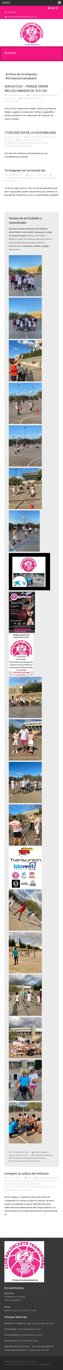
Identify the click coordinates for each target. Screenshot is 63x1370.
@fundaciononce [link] (44, 239)
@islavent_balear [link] (16, 239)
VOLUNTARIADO (12, 1335)
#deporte (29, 143)
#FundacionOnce (26, 146)
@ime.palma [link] (14, 249)
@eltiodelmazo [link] (15, 246)
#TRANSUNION (26, 1190)
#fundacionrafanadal (11, 1190)
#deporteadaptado (11, 1184)
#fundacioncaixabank (12, 101)
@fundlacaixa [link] (30, 239)
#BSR (11, 1158)
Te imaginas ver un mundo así (24, 170)
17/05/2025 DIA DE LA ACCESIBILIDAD (30, 132)
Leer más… (9, 200)
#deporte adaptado (33, 1181)
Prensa (10, 140)
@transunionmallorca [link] (37, 235)
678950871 (12, 12)
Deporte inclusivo (47, 137)
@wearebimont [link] (38, 242)
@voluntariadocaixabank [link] (20, 242)
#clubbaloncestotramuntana (31, 98)
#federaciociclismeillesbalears (15, 1187)
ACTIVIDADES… (11, 1329)
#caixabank (37, 140)
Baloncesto (32, 95)
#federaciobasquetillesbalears (30, 1184)
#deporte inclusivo (40, 143)
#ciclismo (54, 1178)
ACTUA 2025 (10, 1340)
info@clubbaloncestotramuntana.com (22, 17)
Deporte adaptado (43, 95)
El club (13, 98)
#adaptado (37, 1155)
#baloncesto (22, 140)
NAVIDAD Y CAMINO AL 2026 (17, 1323)
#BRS (30, 140)
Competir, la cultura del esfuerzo (26, 1173)
